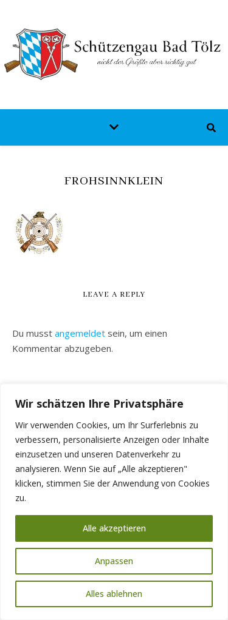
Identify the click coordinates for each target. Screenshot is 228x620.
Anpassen (114, 561)
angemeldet (80, 333)
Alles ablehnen (114, 593)
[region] (114, 501)
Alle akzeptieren (114, 528)
